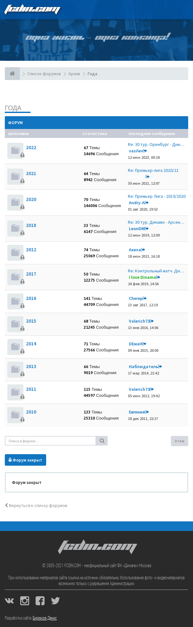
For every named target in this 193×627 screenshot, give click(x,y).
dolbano (137, 177)
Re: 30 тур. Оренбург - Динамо (158, 144)
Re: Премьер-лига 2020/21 (153, 170)
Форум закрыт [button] (25, 460)
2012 (31, 249)
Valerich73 (139, 321)
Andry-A (137, 202)
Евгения (137, 412)
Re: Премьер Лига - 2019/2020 (157, 196)
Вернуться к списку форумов (36, 505)
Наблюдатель (143, 366)
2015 (31, 321)
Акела (135, 250)
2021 (31, 173)
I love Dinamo (142, 277)
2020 (31, 199)
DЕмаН (135, 344)
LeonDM (137, 228)
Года (13, 107)
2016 (31, 298)
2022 (31, 147)
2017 (31, 274)
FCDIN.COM (32, 9)
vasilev (136, 151)
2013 (31, 366)
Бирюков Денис (45, 618)
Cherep (136, 298)
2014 (31, 344)
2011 (31, 389)
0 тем (179, 440)
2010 (31, 412)
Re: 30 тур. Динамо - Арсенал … (159, 222)
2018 (31, 225)
